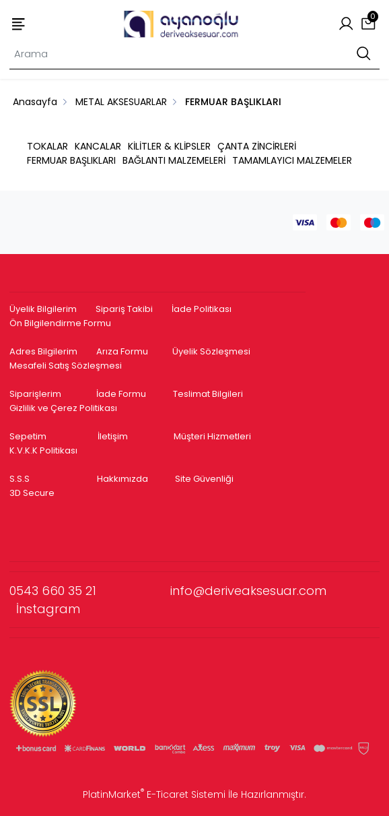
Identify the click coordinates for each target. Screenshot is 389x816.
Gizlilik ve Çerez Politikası (63, 408)
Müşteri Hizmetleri (212, 436)
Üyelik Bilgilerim (43, 309)
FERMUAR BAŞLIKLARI (71, 160)
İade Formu (121, 393)
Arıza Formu (122, 351)
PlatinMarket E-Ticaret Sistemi (154, 794)
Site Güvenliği (204, 478)
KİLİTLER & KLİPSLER (169, 146)
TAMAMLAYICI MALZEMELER (292, 160)
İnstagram (48, 608)
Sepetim (27, 436)
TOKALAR (47, 146)
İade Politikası (202, 309)
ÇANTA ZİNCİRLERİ (256, 146)
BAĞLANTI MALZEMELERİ (173, 160)
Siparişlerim (35, 393)
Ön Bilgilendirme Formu (60, 323)
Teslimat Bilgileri (208, 393)
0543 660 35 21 (89, 590)
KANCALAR (98, 146)
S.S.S (19, 478)
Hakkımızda (122, 478)
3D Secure (33, 493)
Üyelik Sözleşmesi (211, 351)
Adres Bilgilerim (43, 351)
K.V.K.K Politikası (43, 450)
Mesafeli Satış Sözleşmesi (66, 365)
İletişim (113, 436)
